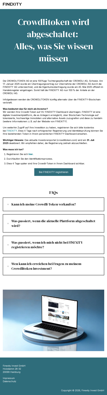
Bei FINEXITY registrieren (53, 172)
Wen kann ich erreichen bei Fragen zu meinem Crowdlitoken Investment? (46, 266)
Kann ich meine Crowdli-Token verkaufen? (43, 204)
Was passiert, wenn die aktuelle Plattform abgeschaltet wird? (53, 223)
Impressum (9, 378)
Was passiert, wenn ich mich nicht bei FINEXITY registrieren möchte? (47, 244)
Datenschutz (9, 381)
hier (31, 154)
